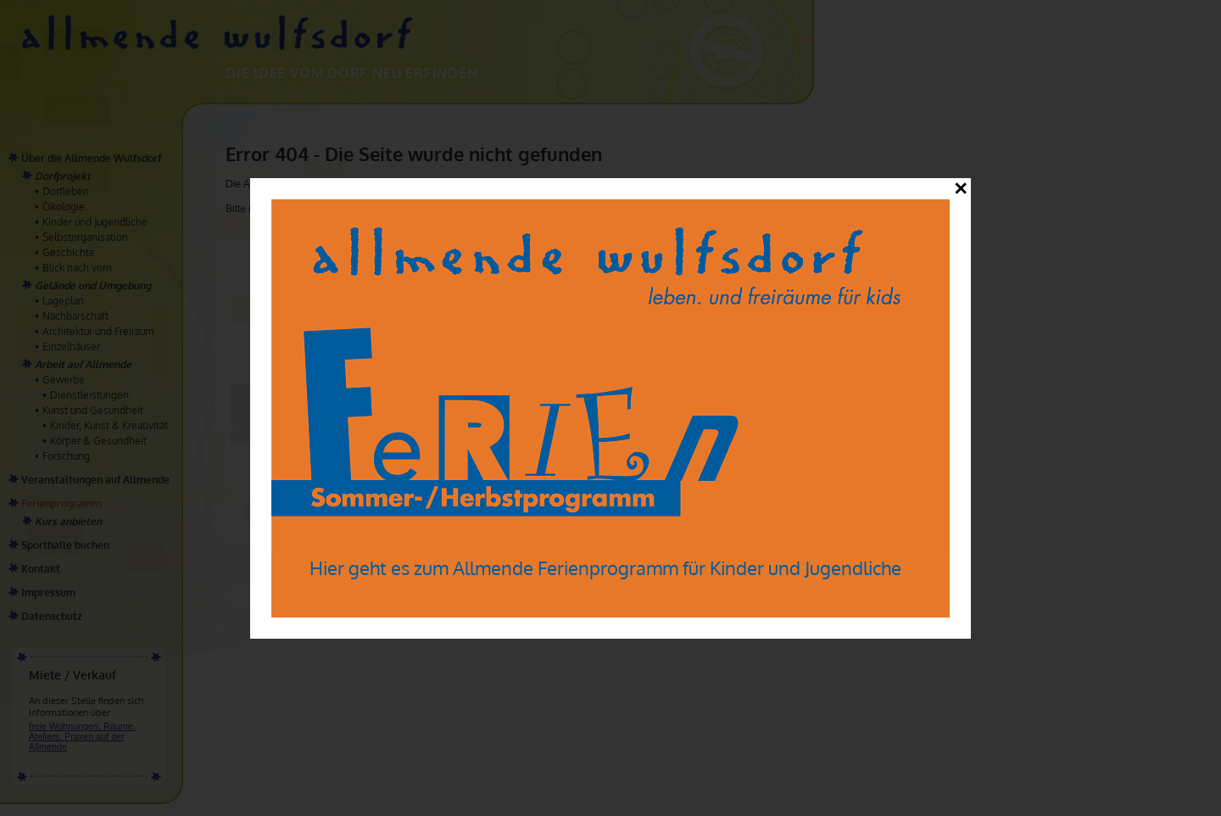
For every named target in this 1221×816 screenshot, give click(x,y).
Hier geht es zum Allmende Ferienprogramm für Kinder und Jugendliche (605, 567)
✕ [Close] (960, 188)
